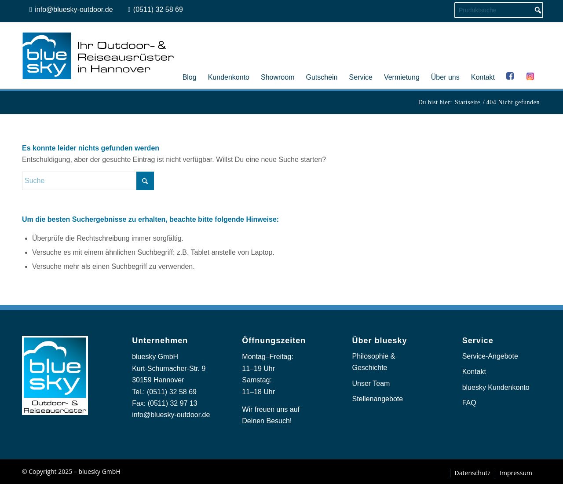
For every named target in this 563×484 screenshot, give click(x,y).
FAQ (469, 403)
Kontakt (474, 371)
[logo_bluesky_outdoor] (99, 55)
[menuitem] (189, 55)
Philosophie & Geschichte (373, 361)
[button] (19, 464)
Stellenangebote (377, 399)
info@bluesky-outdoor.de (171, 414)
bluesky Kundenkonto (496, 387)
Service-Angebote (490, 356)
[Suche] (88, 181)
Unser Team (371, 383)
